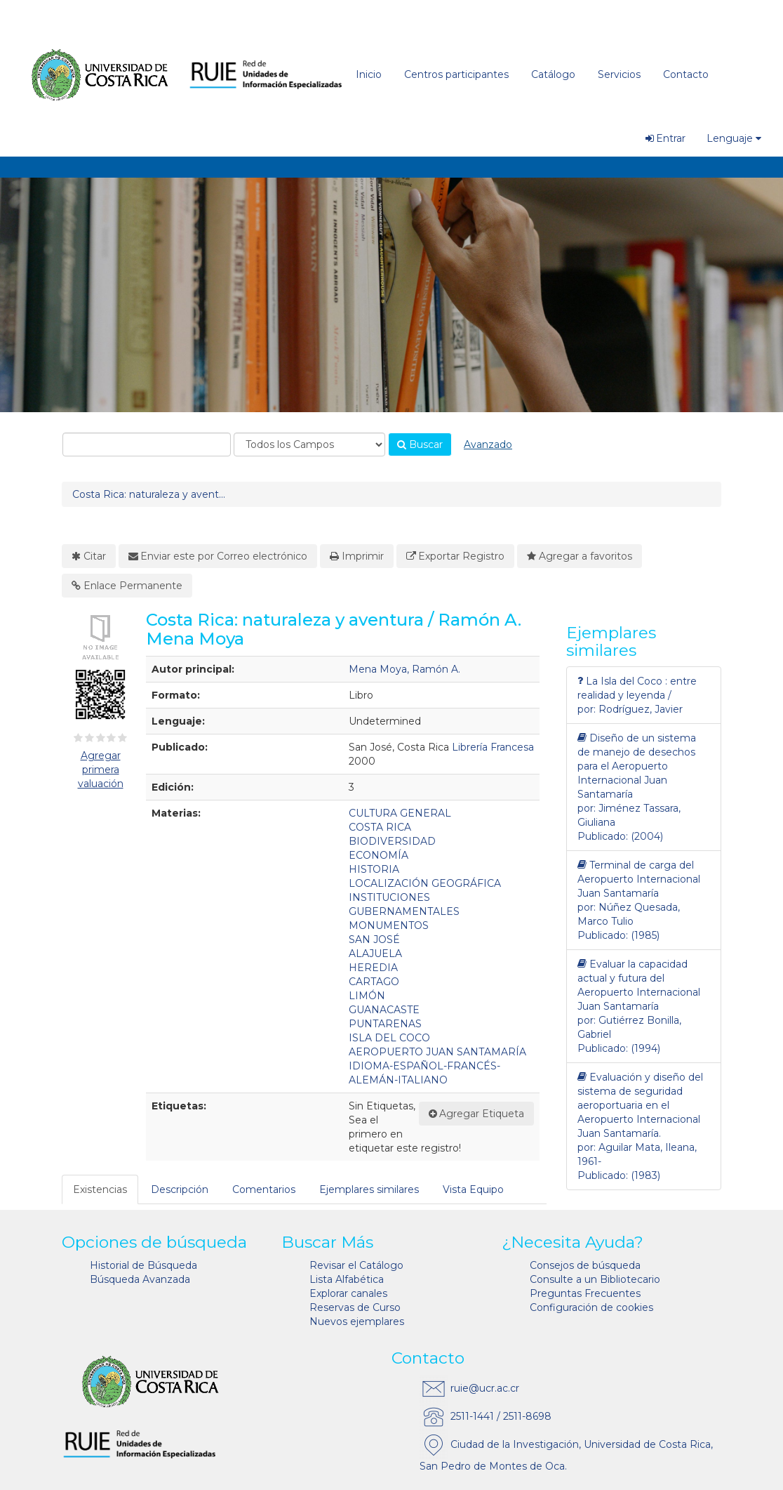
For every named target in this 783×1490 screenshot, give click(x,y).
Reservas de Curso (355, 1307)
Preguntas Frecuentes (585, 1293)
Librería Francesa (493, 747)
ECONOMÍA (378, 855)
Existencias (100, 1189)
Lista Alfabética (346, 1279)
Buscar (420, 444)
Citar (89, 556)
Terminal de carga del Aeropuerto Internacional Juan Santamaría (638, 878)
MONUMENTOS (389, 925)
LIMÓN (367, 995)
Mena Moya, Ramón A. (404, 669)
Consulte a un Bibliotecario (595, 1279)
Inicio (369, 74)
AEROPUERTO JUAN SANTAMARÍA (437, 1052)
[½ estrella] (76, 738)
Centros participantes (456, 74)
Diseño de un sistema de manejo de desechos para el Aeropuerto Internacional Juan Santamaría (636, 765)
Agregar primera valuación (100, 769)
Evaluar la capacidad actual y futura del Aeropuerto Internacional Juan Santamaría (638, 985)
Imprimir (357, 556)
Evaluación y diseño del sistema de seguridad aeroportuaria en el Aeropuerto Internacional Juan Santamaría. (640, 1105)
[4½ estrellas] (120, 738)
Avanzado (488, 444)
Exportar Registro (455, 556)
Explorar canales (348, 1293)
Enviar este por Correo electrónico (218, 556)
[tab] (101, 1189)
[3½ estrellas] (109, 738)
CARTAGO (374, 981)
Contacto (686, 74)
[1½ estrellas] (86, 738)
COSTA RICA (380, 827)
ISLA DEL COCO (389, 1037)
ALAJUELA (375, 953)
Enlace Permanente (127, 586)
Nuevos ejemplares (356, 1321)
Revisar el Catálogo (356, 1265)
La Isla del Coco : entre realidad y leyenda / (637, 687)
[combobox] (146, 444)
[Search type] (309, 444)
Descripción (179, 1189)
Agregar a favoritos (579, 556)
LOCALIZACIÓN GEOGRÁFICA (425, 883)
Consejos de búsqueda (585, 1265)
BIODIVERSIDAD (392, 841)
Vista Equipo (473, 1189)
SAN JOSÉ (374, 939)
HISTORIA (374, 869)
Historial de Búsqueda (143, 1265)
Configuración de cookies (591, 1307)
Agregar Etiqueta (477, 1114)
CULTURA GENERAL (400, 813)
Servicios (619, 74)
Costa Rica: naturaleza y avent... (148, 494)
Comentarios (263, 1189)
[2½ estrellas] (97, 738)
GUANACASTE (384, 1009)
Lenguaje (734, 138)
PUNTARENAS (385, 1023)
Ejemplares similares (369, 1189)
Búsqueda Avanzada (140, 1279)
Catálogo (553, 74)
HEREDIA (373, 967)
